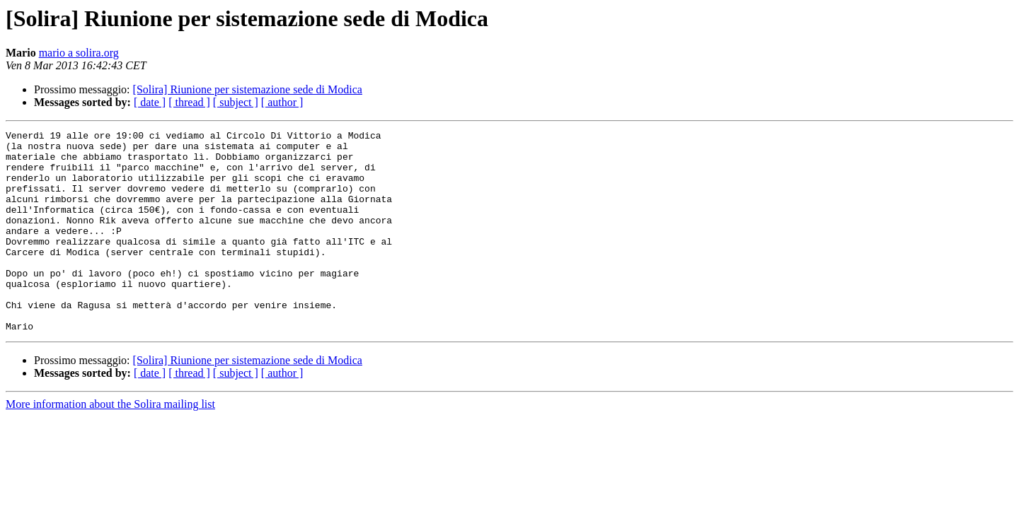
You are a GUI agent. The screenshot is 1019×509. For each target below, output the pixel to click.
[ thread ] (189, 102)
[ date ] (150, 102)
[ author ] (282, 102)
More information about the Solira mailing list (110, 444)
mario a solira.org (79, 53)
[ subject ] (235, 102)
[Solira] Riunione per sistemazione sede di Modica (247, 89)
